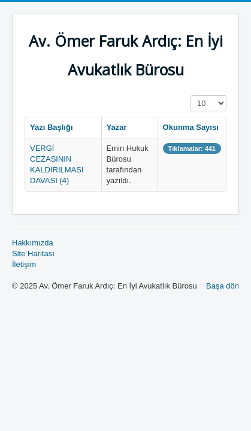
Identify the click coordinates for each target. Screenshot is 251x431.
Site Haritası (33, 253)
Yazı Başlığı (51, 127)
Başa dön (222, 285)
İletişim (24, 264)
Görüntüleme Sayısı (190, 95)
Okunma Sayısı (191, 127)
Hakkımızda (32, 242)
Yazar (117, 127)
